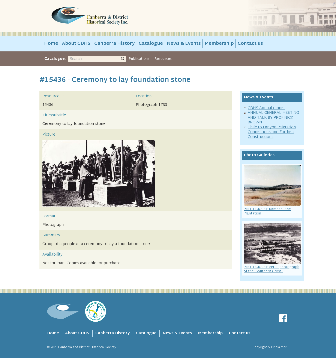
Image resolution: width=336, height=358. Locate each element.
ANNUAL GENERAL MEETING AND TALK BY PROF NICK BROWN (273, 117)
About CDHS (76, 43)
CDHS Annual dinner (266, 108)
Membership (219, 43)
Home (51, 43)
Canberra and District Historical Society (87, 347)
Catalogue (151, 43)
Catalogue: (55, 58)
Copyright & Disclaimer (269, 347)
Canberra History (114, 43)
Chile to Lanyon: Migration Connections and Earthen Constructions (272, 132)
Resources (163, 59)
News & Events (184, 43)
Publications (139, 59)
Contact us (250, 43)
